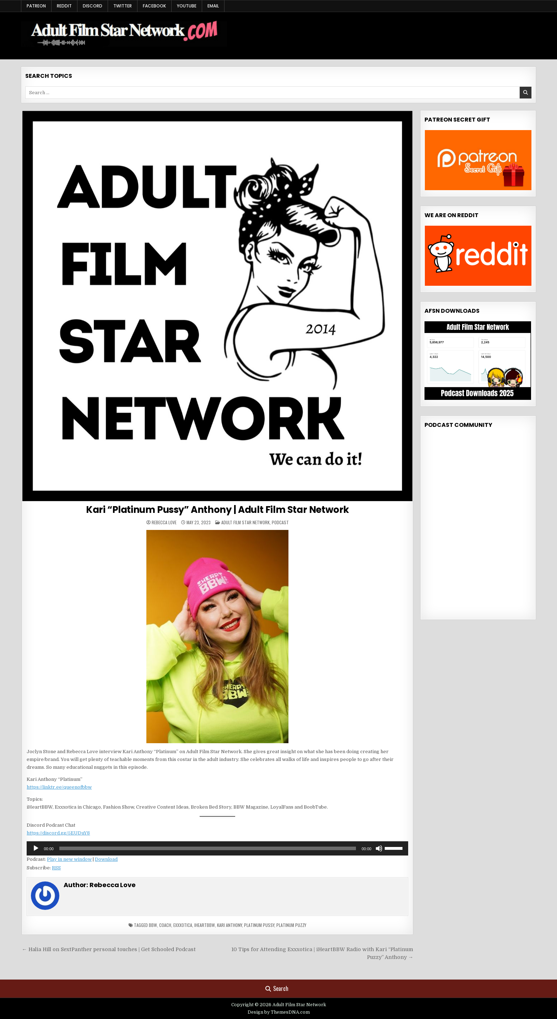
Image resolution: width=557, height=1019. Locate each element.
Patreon (36, 6)
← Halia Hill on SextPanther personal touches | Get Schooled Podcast (108, 949)
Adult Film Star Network (245, 522)
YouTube (186, 6)
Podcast (280, 522)
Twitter (122, 6)
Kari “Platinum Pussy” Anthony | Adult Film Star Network (217, 509)
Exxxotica (182, 925)
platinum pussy (259, 925)
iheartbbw (204, 925)
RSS (56, 867)
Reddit (64, 6)
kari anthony (229, 925)
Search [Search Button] (276, 988)
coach (165, 925)
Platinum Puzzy (291, 925)
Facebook (154, 6)
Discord (92, 6)
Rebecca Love (164, 522)
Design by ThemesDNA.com (279, 1012)
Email (213, 6)
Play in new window (69, 859)
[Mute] (379, 848)
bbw (153, 925)
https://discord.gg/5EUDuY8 (58, 833)
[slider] (207, 848)
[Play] (35, 848)
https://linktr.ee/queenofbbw (59, 787)
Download (106, 859)
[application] (217, 848)
